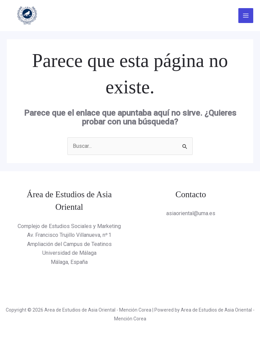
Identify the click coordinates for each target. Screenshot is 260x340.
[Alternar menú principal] (245, 15)
